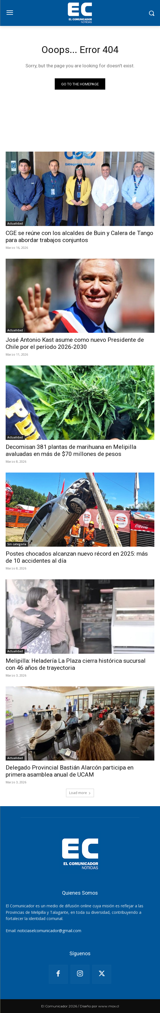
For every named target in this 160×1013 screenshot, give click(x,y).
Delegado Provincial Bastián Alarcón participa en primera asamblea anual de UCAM (69, 771)
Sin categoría (16, 544)
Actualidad (15, 223)
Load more (80, 792)
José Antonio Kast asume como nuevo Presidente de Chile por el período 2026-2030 (75, 343)
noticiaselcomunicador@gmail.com (49, 930)
